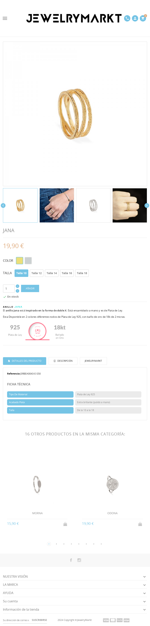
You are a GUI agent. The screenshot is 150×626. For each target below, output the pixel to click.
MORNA (37, 513)
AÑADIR (30, 288)
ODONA (112, 513)
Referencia (13, 373)
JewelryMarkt (93, 361)
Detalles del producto (26, 361)
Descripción (65, 361)
